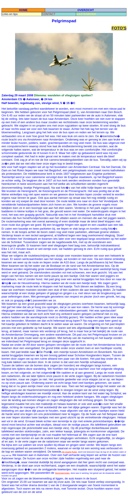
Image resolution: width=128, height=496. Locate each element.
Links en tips (10, 14)
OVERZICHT (85, 10)
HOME (23, 10)
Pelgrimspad (64, 21)
